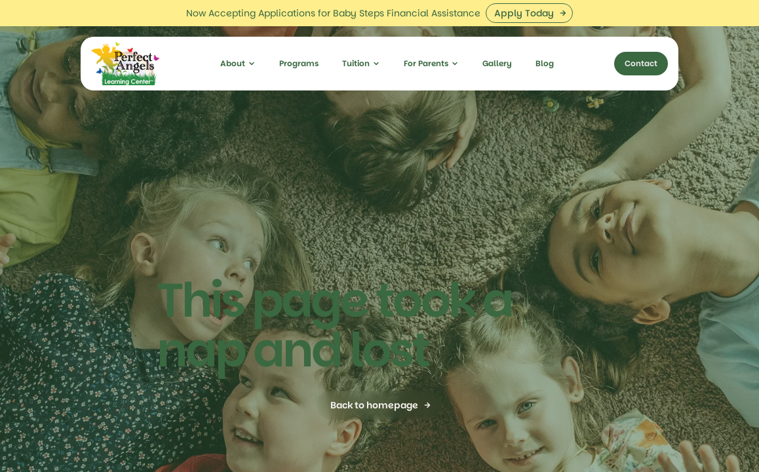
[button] (238, 37)
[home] (125, 37)
